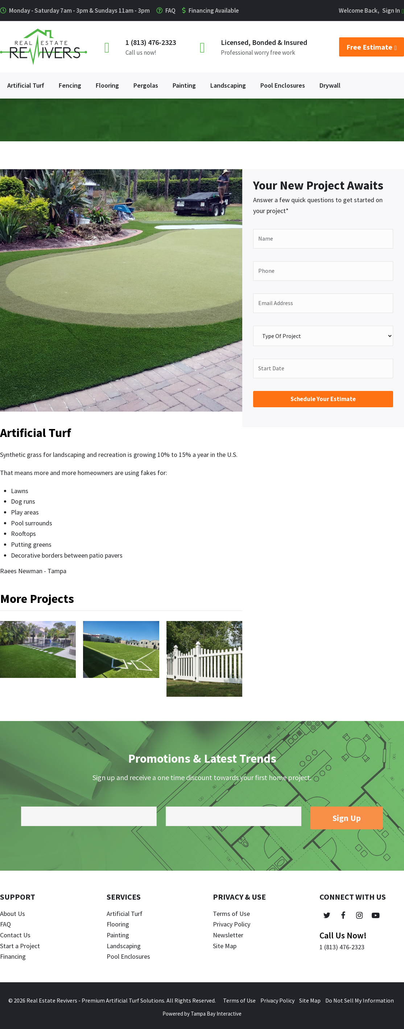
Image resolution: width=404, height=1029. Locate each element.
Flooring (118, 924)
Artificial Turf (125, 913)
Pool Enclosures (128, 956)
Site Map (224, 946)
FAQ (170, 10)
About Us (12, 913)
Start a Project (20, 946)
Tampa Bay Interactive (216, 1013)
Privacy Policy (231, 924)
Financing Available (214, 10)
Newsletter (228, 935)
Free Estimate (371, 46)
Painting (118, 935)
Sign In (391, 10)
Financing (13, 956)
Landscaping (124, 946)
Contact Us (15, 935)
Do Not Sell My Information (359, 1000)
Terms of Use (231, 913)
